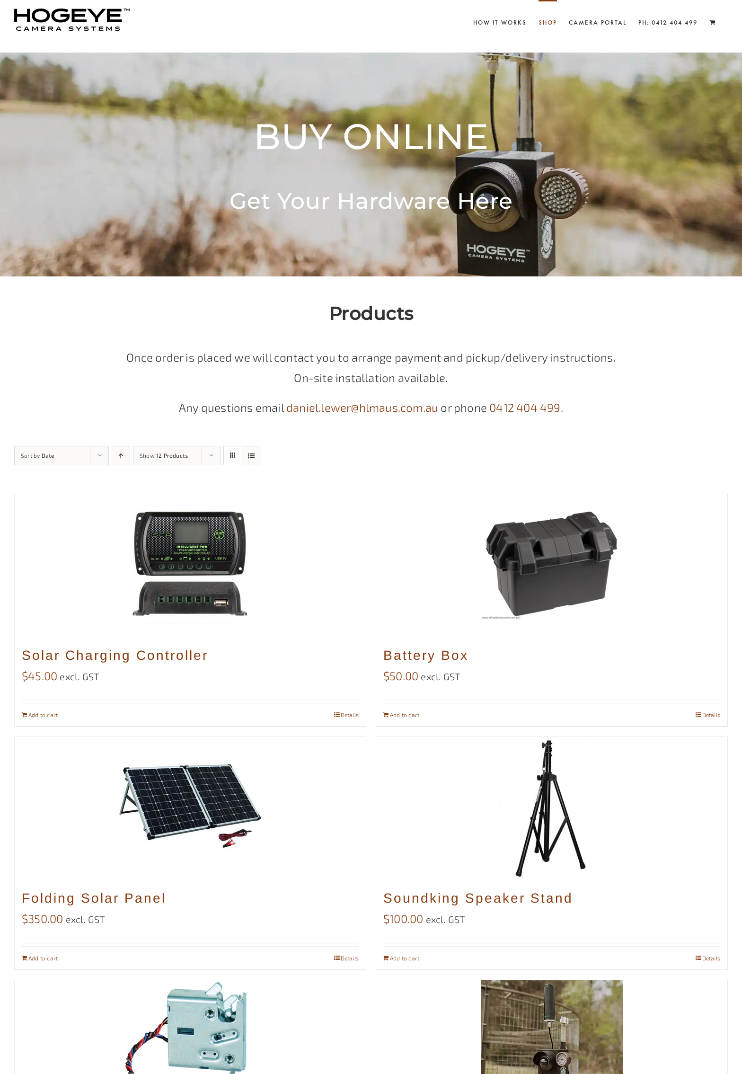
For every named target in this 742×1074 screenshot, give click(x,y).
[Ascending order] (121, 455)
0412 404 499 (524, 407)
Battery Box (425, 655)
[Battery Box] (551, 565)
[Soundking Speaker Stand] (551, 808)
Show (164, 455)
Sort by (37, 455)
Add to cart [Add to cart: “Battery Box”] (404, 714)
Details (350, 714)
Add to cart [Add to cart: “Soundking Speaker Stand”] (404, 958)
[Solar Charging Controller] (190, 565)
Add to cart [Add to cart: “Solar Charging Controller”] (43, 714)
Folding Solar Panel (94, 898)
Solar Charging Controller (115, 655)
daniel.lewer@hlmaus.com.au (362, 407)
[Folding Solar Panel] (190, 808)
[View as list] (251, 455)
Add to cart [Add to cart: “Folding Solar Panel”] (43, 958)
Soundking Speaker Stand (478, 898)
